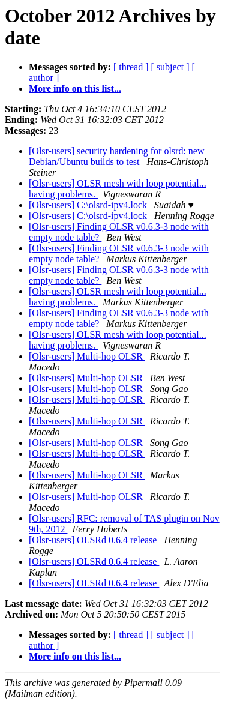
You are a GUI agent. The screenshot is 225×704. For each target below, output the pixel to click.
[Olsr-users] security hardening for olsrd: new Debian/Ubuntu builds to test (116, 156)
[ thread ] (131, 67)
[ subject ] (170, 67)
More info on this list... (75, 88)
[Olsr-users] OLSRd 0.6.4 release (94, 540)
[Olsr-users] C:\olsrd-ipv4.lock (89, 205)
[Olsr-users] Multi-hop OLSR (87, 356)
